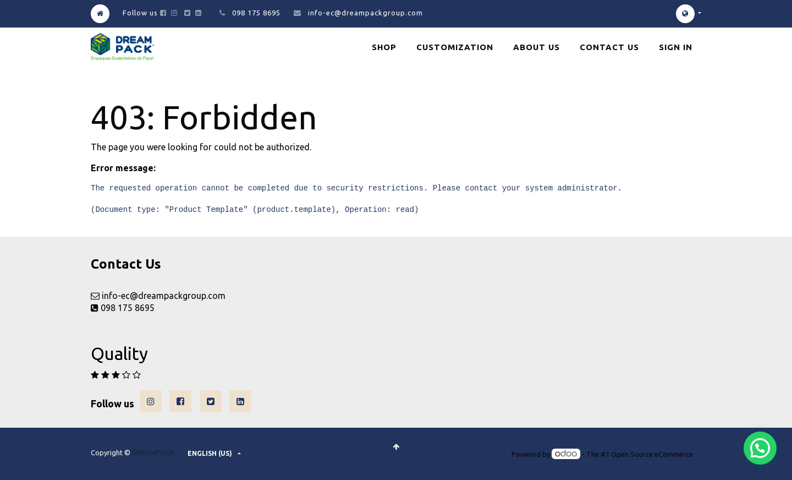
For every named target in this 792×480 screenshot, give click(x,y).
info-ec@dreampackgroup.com (365, 13)
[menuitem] (384, 47)
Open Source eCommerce (652, 454)
